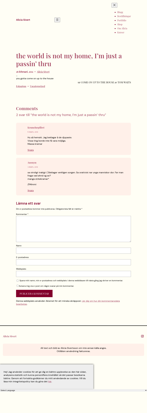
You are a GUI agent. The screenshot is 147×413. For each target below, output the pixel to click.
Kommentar (22, 214)
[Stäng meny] (114, 5)
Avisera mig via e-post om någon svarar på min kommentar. (45, 286)
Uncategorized (37, 86)
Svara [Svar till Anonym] (31, 190)
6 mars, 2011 (33, 131)
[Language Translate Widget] (73, 390)
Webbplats (21, 269)
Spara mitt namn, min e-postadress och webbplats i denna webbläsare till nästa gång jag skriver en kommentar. (71, 280)
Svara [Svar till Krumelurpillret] (31, 149)
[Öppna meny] (57, 20)
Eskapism (21, 86)
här (49, 381)
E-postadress (22, 257)
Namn (19, 245)
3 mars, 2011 (33, 166)
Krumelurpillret (36, 127)
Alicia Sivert (23, 19)
